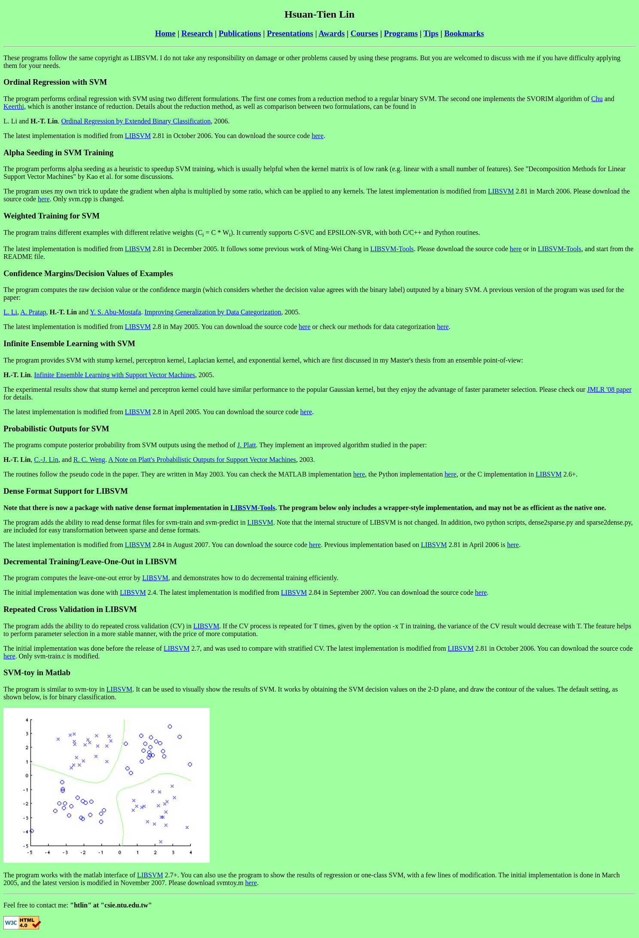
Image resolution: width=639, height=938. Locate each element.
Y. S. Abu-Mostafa (115, 312)
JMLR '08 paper (609, 389)
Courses (364, 33)
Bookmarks (464, 33)
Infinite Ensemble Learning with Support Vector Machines (114, 374)
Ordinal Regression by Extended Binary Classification (136, 121)
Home (165, 33)
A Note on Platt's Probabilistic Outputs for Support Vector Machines (202, 459)
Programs (401, 33)
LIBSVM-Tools (392, 248)
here (318, 135)
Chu (597, 98)
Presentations (290, 33)
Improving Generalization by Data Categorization (212, 312)
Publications (240, 33)
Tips (430, 33)
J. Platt (246, 445)
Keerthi (13, 106)
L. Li (10, 312)
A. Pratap (33, 312)
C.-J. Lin (46, 459)
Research (197, 33)
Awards (331, 33)
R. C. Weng (89, 459)
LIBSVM (138, 135)
